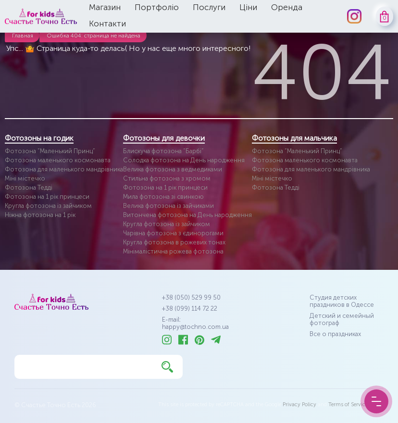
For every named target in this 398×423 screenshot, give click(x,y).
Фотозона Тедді (28, 187)
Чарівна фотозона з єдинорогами (173, 233)
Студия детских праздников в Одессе (342, 301)
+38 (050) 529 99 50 (191, 297)
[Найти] (167, 367)
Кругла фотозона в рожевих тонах (174, 242)
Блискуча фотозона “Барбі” (163, 151)
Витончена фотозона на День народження (187, 214)
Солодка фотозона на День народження (184, 160)
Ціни (248, 7)
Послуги (209, 7)
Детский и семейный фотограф (342, 319)
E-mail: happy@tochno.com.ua (195, 323)
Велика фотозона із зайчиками (168, 205)
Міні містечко (25, 178)
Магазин (105, 7)
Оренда (286, 7)
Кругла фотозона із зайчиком (48, 205)
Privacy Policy (299, 404)
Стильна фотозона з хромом (167, 178)
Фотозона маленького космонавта (58, 160)
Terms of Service (348, 404)
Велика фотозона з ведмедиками (172, 169)
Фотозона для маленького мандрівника (64, 169)
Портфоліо (157, 7)
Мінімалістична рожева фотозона (173, 251)
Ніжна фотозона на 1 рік (40, 214)
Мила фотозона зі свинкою (163, 196)
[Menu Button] (376, 401)
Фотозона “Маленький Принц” (50, 151)
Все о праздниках (335, 334)
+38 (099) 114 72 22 (189, 308)
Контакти (107, 23)
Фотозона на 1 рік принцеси (47, 196)
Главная (22, 35)
